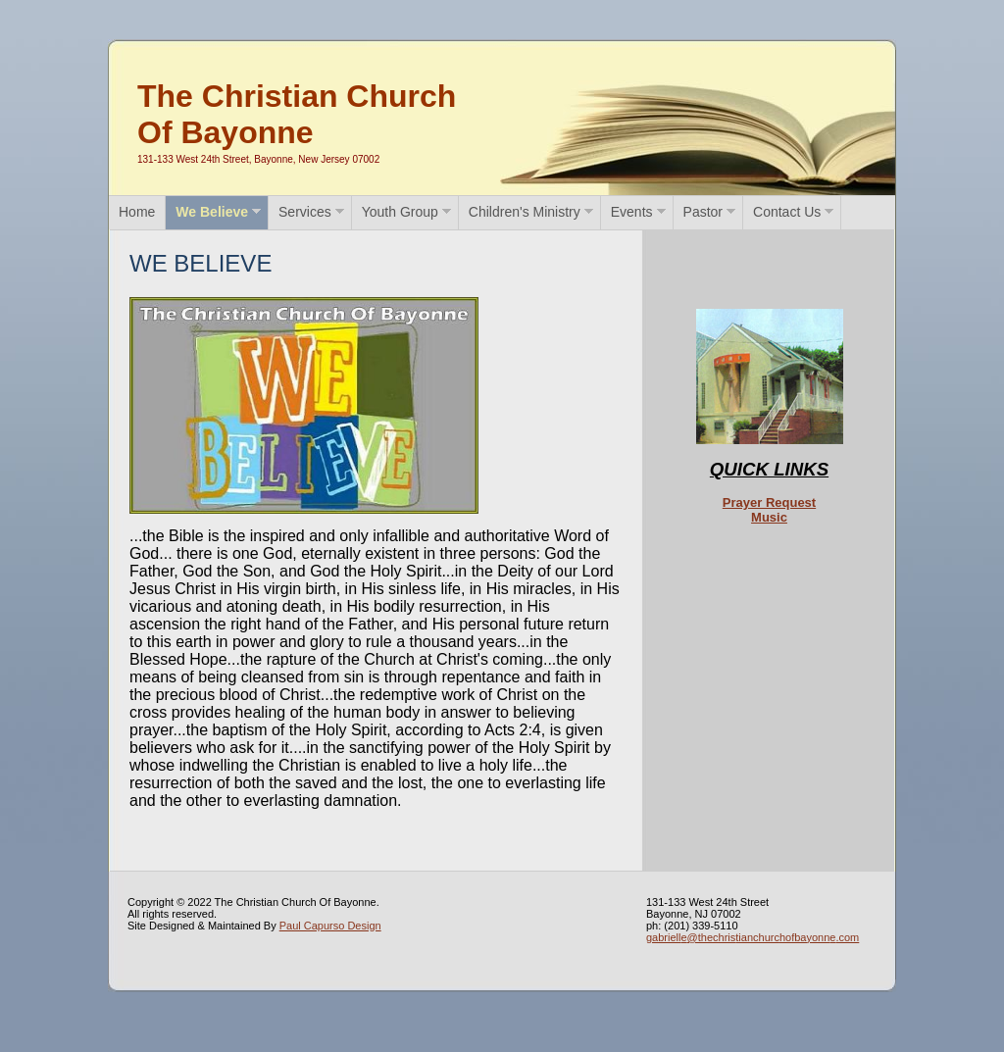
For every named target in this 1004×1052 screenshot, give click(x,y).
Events (632, 212)
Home (137, 212)
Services (304, 212)
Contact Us (787, 212)
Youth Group (400, 212)
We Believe (212, 212)
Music (769, 517)
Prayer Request (769, 502)
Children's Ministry (524, 212)
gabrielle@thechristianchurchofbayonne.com (752, 937)
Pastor (703, 212)
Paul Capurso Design (330, 925)
